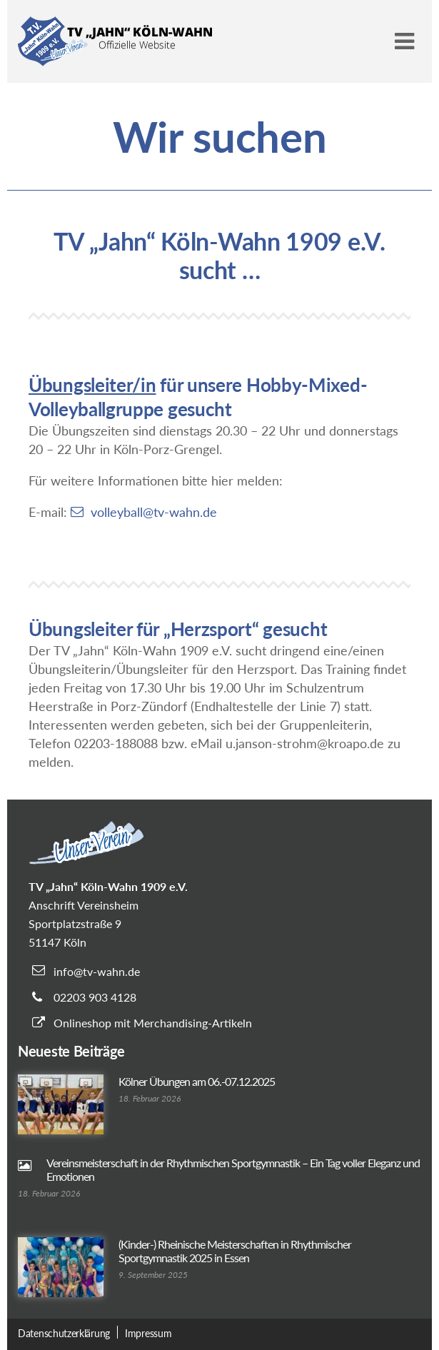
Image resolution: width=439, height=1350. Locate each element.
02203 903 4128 (95, 997)
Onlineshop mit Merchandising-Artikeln (153, 1022)
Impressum (148, 1333)
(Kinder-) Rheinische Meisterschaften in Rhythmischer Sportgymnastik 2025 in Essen (234, 1250)
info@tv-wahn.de (97, 971)
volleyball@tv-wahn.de (154, 512)
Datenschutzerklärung (64, 1333)
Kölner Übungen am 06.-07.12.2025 (196, 1081)
